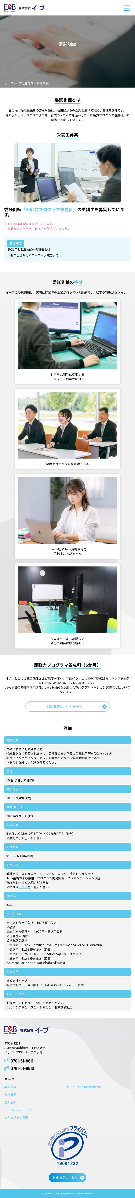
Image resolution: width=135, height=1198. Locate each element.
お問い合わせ (68, 1177)
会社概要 (10, 1094)
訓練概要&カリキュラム (64, 706)
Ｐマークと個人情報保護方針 (82, 1087)
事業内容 (10, 1087)
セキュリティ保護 (16, 1117)
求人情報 (10, 1102)
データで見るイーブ (17, 1110)
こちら (23, 887)
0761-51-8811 (22, 1060)
